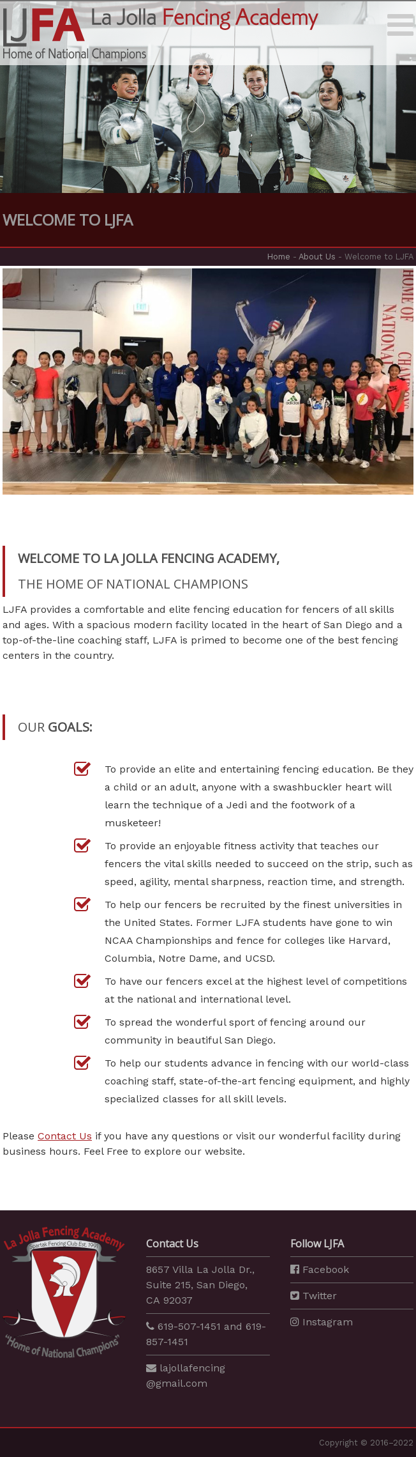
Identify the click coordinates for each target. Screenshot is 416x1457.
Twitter (313, 1296)
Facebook (319, 1269)
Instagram (321, 1322)
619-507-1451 (189, 1326)
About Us (317, 256)
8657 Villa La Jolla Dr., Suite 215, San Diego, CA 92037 (200, 1284)
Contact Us (65, 1136)
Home (278, 256)
